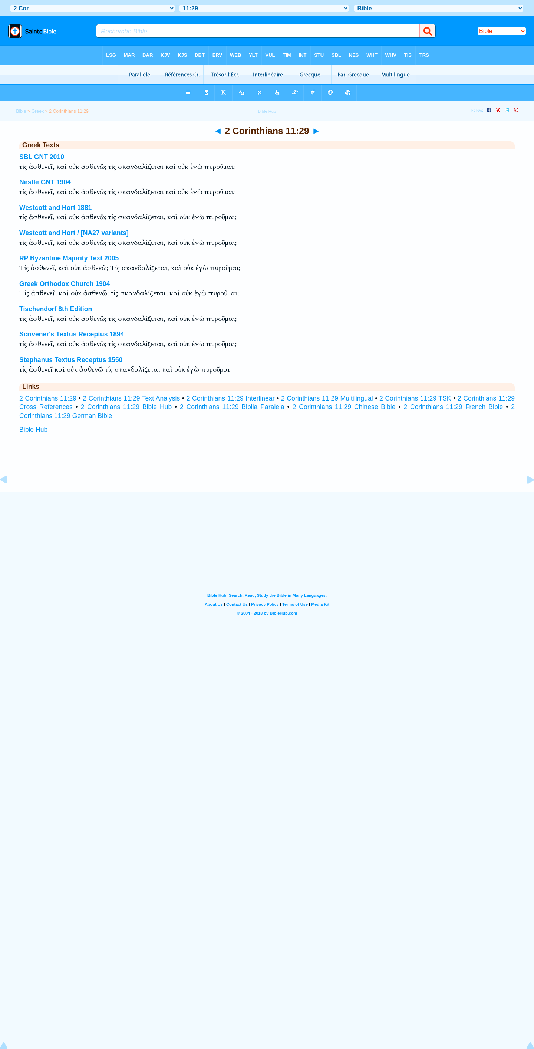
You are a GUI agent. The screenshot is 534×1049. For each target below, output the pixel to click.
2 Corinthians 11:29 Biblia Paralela (232, 407)
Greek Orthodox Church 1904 (64, 283)
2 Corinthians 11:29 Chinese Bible (344, 407)
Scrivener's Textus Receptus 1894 (71, 334)
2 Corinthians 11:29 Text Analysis (131, 398)
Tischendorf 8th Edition (55, 309)
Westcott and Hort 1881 (55, 207)
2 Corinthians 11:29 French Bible (453, 407)
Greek (38, 111)
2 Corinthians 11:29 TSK (415, 398)
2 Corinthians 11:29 (47, 398)
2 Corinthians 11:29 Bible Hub (126, 407)
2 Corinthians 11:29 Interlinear (231, 398)
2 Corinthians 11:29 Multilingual (327, 398)
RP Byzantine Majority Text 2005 (69, 258)
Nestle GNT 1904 (45, 182)
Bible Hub (33, 429)
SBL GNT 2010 (41, 157)
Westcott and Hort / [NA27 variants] (74, 233)
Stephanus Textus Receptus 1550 (70, 360)
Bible (21, 111)
